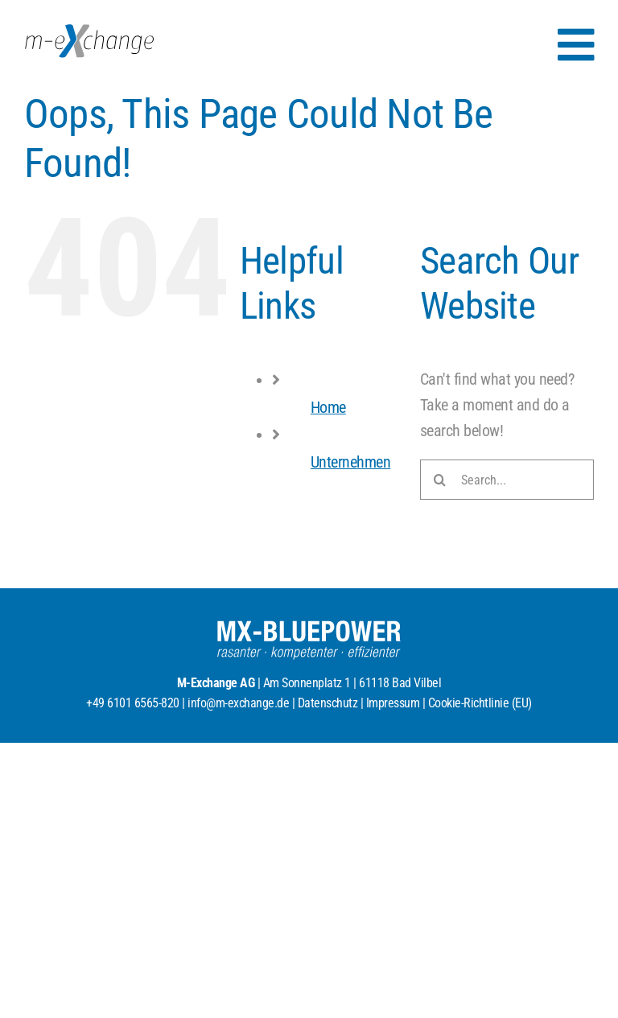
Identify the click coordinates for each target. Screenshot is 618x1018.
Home (328, 407)
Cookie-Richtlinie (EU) (480, 703)
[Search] (440, 480)
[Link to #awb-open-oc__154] (576, 45)
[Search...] (507, 480)
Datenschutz (328, 703)
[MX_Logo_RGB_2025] (89, 32)
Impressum (393, 703)
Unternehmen (351, 462)
